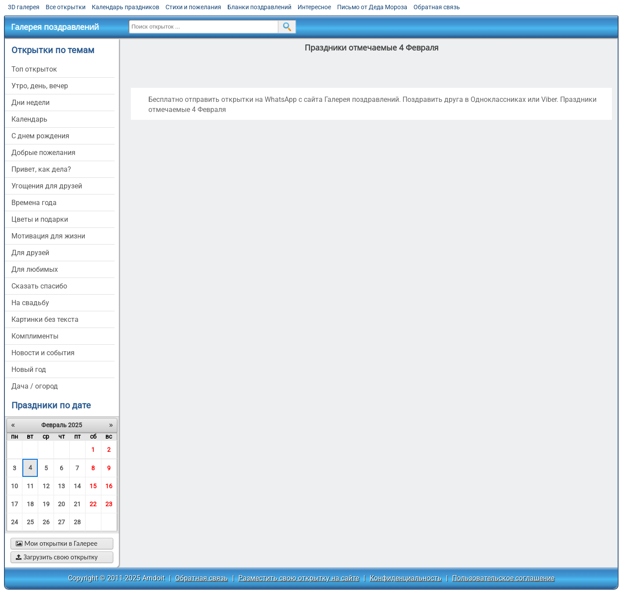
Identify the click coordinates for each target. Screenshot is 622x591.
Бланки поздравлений (259, 7)
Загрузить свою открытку (57, 557)
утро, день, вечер (39, 86)
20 (61, 504)
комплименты (34, 336)
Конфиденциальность (406, 578)
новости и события (43, 353)
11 (30, 486)
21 (77, 504)
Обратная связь (436, 7)
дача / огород (34, 386)
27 (61, 522)
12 (46, 486)
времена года (34, 202)
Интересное (314, 7)
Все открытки (66, 7)
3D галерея (24, 7)
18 (30, 504)
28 (77, 522)
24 (14, 522)
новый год (28, 369)
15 (93, 486)
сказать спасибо (39, 286)
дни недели (30, 102)
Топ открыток (34, 69)
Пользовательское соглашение (503, 578)
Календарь (29, 119)
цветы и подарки (39, 219)
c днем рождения (40, 136)
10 (14, 486)
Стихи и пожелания (193, 7)
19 (46, 504)
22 (93, 504)
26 (46, 522)
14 (77, 486)
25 (30, 522)
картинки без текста (45, 319)
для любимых (34, 269)
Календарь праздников (125, 7)
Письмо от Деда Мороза (372, 7)
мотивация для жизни (48, 236)
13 (61, 486)
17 (14, 504)
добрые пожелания (43, 152)
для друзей (30, 253)
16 (108, 486)
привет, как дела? (41, 169)
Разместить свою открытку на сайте (298, 578)
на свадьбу (30, 303)
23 (108, 504)
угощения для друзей (46, 186)
